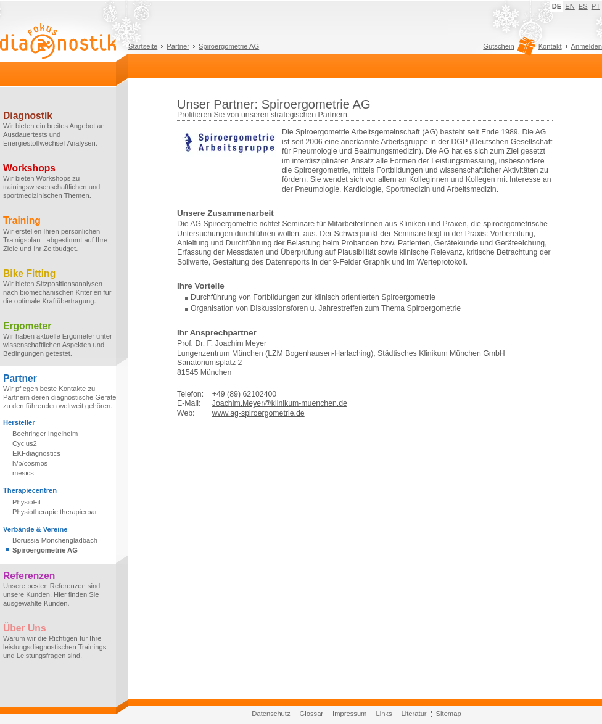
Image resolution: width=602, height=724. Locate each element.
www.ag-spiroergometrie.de (258, 413)
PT (596, 6)
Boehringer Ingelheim (45, 433)
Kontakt (550, 46)
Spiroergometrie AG (229, 46)
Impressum (349, 713)
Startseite (142, 46)
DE (557, 6)
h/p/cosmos (29, 463)
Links (384, 713)
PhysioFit (26, 502)
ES (583, 6)
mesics (23, 473)
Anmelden (586, 46)
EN (570, 6)
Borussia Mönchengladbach (54, 540)
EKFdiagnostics (36, 453)
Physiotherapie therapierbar (54, 512)
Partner (178, 46)
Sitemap (448, 713)
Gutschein (507, 49)
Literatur (414, 713)
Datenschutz (271, 713)
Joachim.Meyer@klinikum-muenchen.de (279, 403)
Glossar (312, 713)
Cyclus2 (24, 443)
